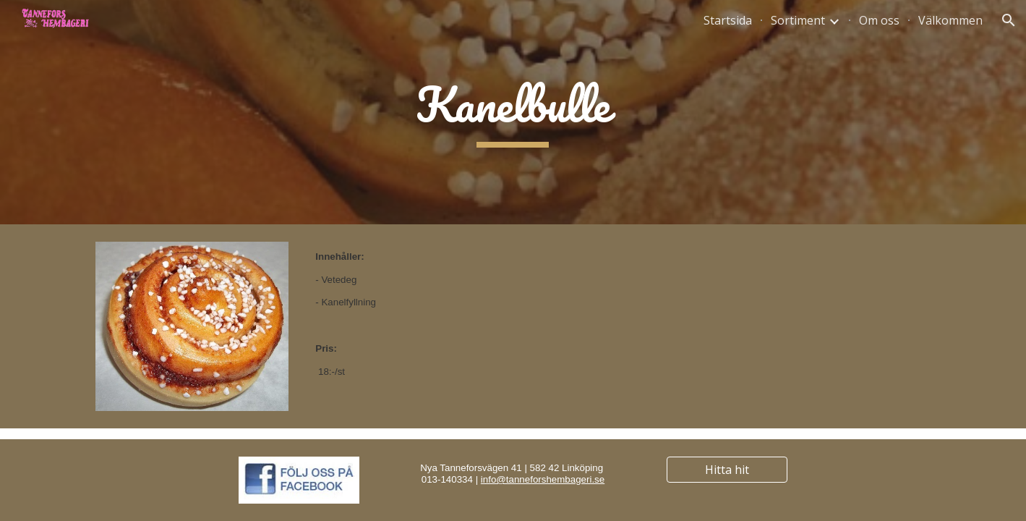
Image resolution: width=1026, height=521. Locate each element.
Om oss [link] (879, 20)
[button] (1008, 20)
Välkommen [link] (950, 20)
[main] (513, 112)
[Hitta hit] (727, 469)
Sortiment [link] (798, 20)
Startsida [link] (728, 20)
